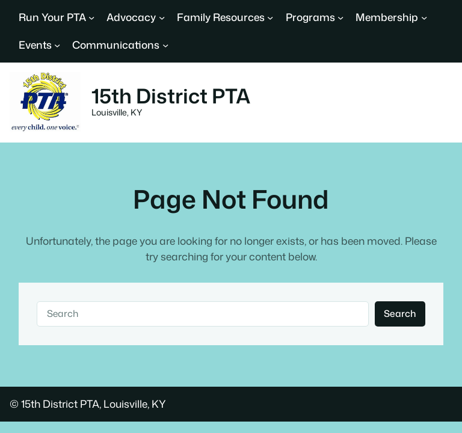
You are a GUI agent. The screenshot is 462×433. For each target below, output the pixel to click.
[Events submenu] (57, 45)
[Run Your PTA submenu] (91, 17)
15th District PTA (170, 95)
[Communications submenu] (165, 45)
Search (400, 313)
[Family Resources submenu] (270, 17)
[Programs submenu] (340, 17)
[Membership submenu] (424, 17)
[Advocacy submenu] (162, 17)
